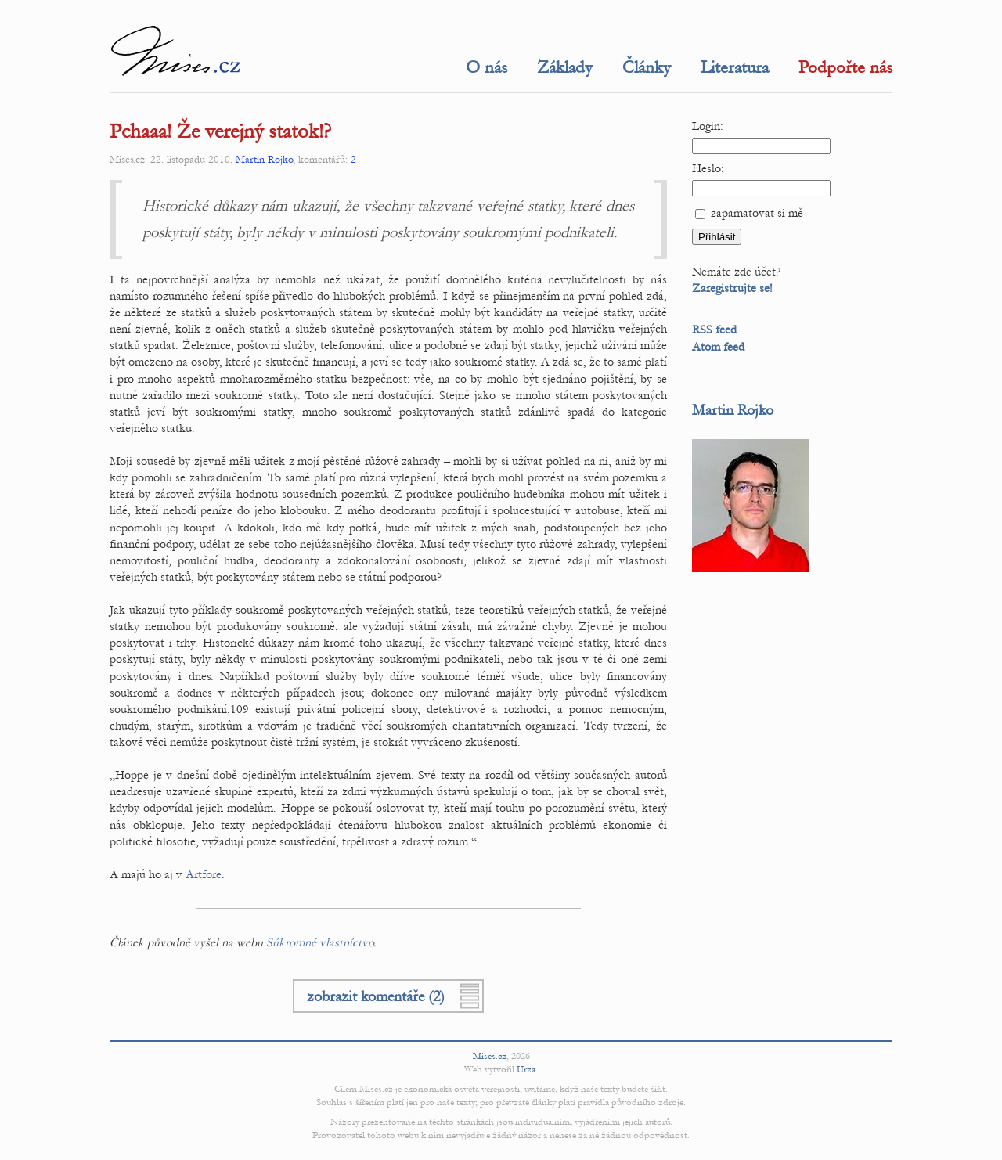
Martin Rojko (264, 159)
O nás (486, 67)
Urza (526, 1069)
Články (646, 67)
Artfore (204, 874)
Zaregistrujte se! (732, 288)
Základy (565, 67)
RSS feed (714, 329)
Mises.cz (489, 1055)
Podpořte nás (845, 67)
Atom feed (718, 347)
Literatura (735, 67)
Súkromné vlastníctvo (319, 942)
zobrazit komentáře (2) (376, 996)
